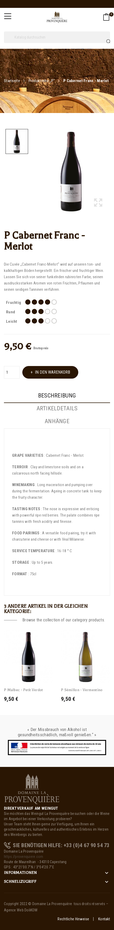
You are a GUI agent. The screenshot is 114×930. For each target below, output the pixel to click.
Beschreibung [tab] (57, 396)
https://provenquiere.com (23, 856)
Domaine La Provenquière (52, 904)
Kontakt (104, 919)
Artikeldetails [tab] (57, 408)
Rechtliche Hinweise (73, 919)
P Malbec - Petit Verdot (23, 690)
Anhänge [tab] (57, 421)
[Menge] (12, 372)
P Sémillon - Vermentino (81, 690)
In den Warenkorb (52, 372)
